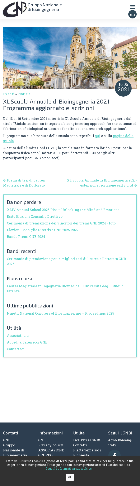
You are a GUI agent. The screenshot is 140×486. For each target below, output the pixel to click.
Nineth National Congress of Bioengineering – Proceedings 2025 (60, 313)
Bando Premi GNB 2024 (26, 236)
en (132, 14)
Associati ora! (18, 335)
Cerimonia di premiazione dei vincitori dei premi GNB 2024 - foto (61, 223)
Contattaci (15, 349)
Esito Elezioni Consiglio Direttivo (34, 216)
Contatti (80, 445)
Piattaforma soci (87, 450)
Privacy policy (50, 445)
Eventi (8, 94)
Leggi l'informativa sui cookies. (69, 468)
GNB (42, 440)
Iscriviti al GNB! (86, 440)
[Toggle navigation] (132, 7)
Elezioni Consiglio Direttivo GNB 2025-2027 (43, 230)
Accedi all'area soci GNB (27, 342)
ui (98, 135)
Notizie (24, 94)
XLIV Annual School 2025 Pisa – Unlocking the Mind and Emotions (63, 209)
